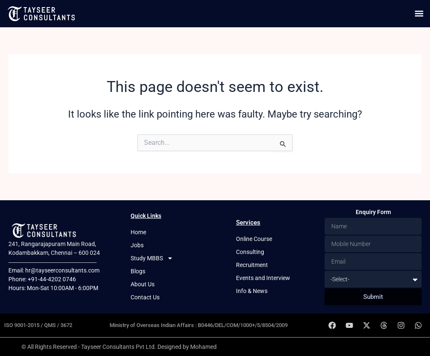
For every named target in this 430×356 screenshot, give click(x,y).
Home (138, 232)
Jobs (137, 245)
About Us (143, 284)
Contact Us (145, 297)
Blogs (138, 271)
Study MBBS (152, 258)
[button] (419, 14)
